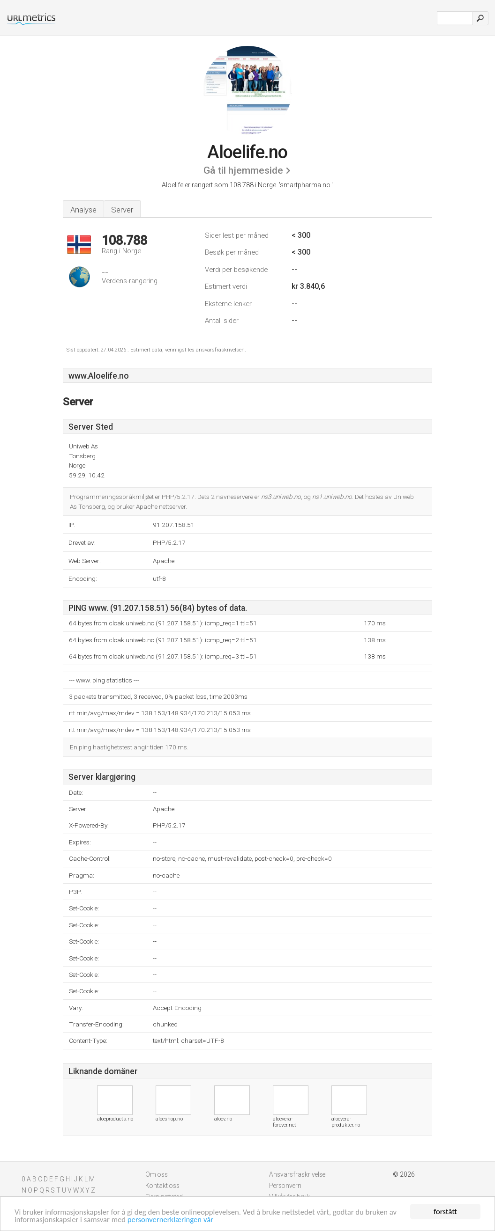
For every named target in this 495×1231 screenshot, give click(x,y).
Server (122, 209)
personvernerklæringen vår (173, 1220)
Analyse (83, 209)
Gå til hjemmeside (243, 170)
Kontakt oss (162, 1185)
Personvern (285, 1185)
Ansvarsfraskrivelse (297, 1174)
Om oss (156, 1174)
